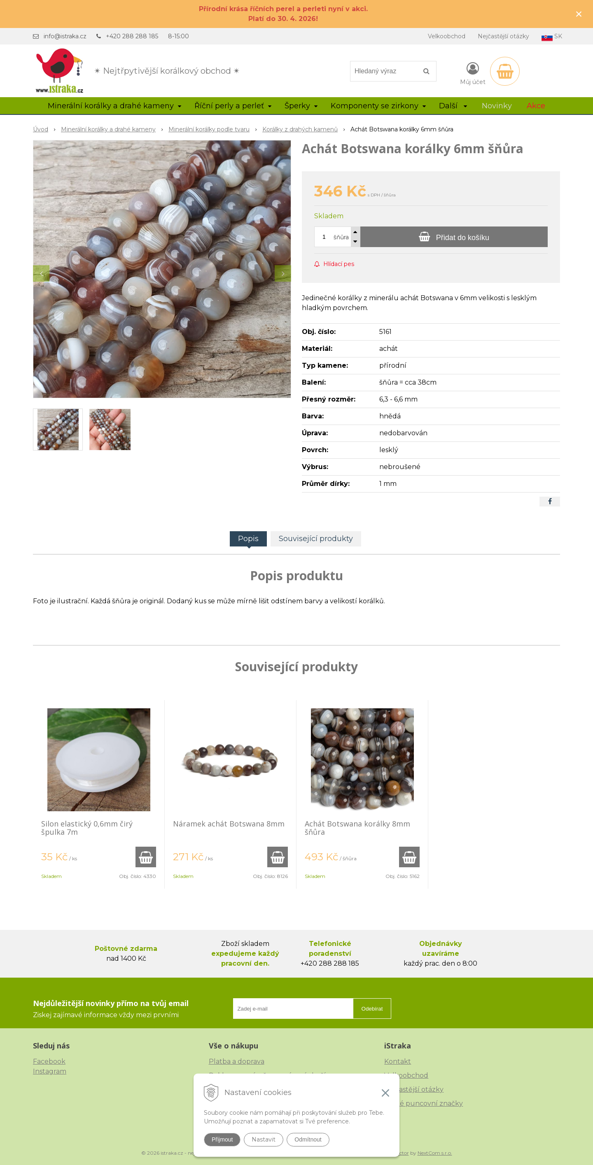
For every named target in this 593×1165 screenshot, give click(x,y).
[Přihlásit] (473, 72)
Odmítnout (307, 1139)
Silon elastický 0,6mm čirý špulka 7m (87, 828)
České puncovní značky (423, 1103)
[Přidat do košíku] (454, 236)
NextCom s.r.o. (435, 1153)
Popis (248, 538)
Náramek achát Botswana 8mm (229, 824)
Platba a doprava (236, 1061)
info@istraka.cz (65, 36)
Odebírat (372, 1009)
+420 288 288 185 (132, 36)
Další (453, 105)
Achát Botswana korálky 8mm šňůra (357, 828)
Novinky (497, 105)
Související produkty (316, 538)
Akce (536, 105)
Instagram (49, 1071)
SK (552, 36)
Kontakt (397, 1061)
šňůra (341, 237)
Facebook (49, 1061)
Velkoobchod (446, 36)
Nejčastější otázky (503, 36)
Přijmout (222, 1139)
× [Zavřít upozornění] (579, 14)
